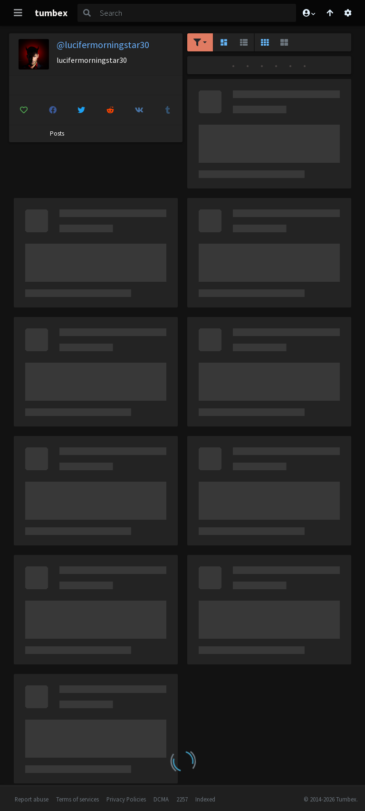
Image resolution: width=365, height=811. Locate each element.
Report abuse (31, 799)
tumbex (51, 13)
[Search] (196, 13)
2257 (182, 799)
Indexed (205, 799)
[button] (308, 13)
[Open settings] (347, 13)
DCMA (161, 799)
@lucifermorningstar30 (103, 44)
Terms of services (77, 799)
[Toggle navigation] (18, 13)
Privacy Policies (126, 799)
